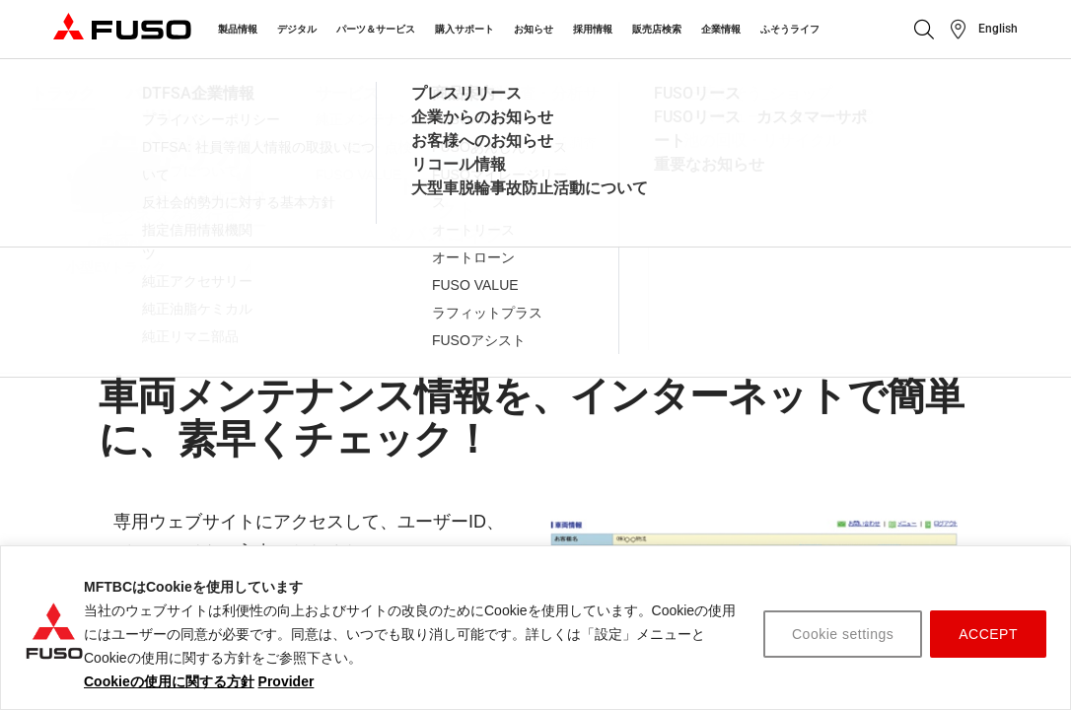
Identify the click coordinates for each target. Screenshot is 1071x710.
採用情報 (592, 29)
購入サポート (464, 29)
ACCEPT (988, 634)
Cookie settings (842, 634)
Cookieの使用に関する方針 (169, 681)
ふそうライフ (790, 29)
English (998, 29)
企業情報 (721, 29)
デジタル (297, 29)
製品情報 (237, 29)
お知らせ (533, 29)
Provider (286, 681)
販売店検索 (656, 29)
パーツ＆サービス (375, 29)
